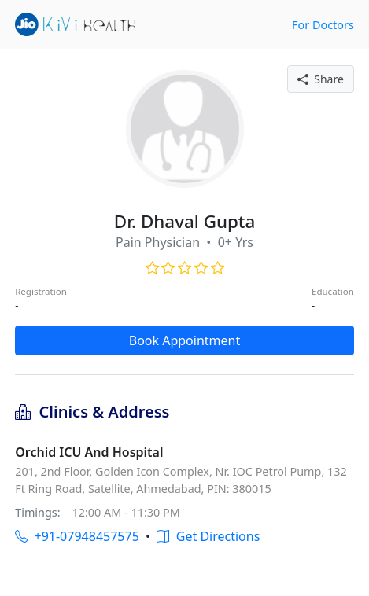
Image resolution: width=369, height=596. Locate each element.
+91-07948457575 (77, 536)
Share (320, 79)
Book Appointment (185, 340)
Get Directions (208, 536)
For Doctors (323, 24)
